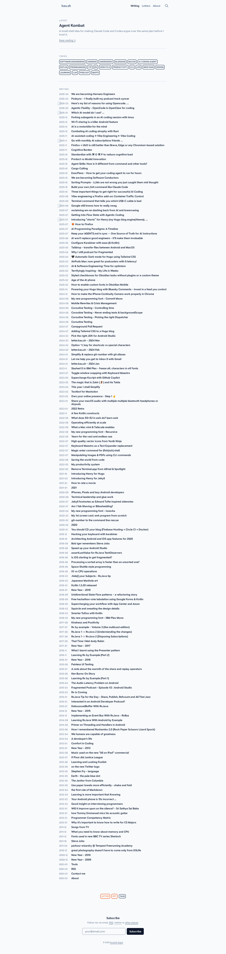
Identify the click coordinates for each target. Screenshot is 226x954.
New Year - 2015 (81, 710)
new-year (148, 67)
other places (131, 922)
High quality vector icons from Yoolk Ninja (96, 441)
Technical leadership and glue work (92, 496)
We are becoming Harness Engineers (93, 94)
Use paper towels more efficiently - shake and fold (101, 785)
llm (75, 73)
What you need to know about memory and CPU (100, 831)
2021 (74, 487)
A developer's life (81, 738)
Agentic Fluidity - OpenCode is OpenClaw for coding (102, 107)
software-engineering (72, 62)
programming (77, 67)
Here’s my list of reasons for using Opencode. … (100, 103)
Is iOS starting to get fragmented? (91, 557)
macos (132, 62)
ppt (114, 896)
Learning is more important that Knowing (95, 794)
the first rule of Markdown (86, 789)
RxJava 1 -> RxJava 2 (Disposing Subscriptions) (99, 636)
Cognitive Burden (81, 149)
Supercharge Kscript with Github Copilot (95, 377)
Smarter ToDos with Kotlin (86, 613)
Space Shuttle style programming (91, 566)
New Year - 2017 (80, 645)
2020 (74, 524)
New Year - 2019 (81, 589)
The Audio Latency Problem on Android (94, 682)
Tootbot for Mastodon (84, 391)
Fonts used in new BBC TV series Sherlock (96, 836)
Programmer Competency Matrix (91, 817)
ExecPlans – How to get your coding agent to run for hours (106, 173)
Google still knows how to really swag (94, 205)
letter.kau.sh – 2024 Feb (85, 349)
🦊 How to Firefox (82, 224)
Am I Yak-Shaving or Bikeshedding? (92, 506)
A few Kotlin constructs (85, 413)
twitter (118, 922)
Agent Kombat (71, 25)
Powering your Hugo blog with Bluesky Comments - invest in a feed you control (118, 289)
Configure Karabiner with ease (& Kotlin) (95, 242)
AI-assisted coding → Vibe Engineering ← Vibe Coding (103, 135)
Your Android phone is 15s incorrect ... (93, 799)
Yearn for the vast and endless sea (91, 436)
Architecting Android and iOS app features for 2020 (102, 538)
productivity (120, 67)
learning (65, 73)
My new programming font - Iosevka (93, 510)
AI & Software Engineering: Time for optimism (98, 266)
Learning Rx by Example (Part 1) (90, 678)
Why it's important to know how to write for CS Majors (103, 822)
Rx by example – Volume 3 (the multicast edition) (100, 627)
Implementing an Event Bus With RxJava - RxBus (100, 715)
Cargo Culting (79, 168)
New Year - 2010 (81, 854)
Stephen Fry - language (85, 771)
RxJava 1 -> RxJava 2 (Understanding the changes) (101, 631)
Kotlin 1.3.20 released (84, 585)
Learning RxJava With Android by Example (96, 720)
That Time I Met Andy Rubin (87, 641)
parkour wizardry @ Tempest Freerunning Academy (102, 845)
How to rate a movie (83, 482)
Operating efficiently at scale (88, 422)
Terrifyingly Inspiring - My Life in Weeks (94, 270)
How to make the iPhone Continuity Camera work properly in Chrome (112, 293)
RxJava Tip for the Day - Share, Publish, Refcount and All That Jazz (111, 696)
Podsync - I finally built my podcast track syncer (100, 98)
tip (90, 67)
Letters (146, 5)
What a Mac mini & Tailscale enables (92, 427)
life (139, 67)
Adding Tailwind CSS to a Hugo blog (92, 331)
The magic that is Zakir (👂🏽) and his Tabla (95, 382)
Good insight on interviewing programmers (97, 803)
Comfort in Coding (82, 743)
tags (122, 896)
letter (105, 896)
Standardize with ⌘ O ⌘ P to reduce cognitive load (102, 154)
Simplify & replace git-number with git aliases (98, 354)
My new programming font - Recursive (94, 431)
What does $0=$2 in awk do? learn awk (94, 417)
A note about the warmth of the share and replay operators (106, 668)
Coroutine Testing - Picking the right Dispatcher (99, 317)
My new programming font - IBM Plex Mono (97, 617)
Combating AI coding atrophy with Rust (95, 131)
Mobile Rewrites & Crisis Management (94, 303)
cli (132, 67)
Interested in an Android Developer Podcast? (98, 701)
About (75, 878)
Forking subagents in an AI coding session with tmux (102, 117)
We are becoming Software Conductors (95, 177)
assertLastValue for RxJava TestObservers (96, 552)
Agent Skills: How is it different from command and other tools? (109, 163)
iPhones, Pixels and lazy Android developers (97, 492)
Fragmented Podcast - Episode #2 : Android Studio (101, 687)
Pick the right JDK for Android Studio (93, 335)
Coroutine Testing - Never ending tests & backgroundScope (106, 312)
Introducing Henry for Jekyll (88, 478)
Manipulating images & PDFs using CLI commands (101, 455)
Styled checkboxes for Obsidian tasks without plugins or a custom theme (115, 275)
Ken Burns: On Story (83, 673)
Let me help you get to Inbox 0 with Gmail (96, 359)
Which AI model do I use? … (87, 112)
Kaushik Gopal (116, 942)
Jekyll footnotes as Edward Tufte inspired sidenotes (102, 501)
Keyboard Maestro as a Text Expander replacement (101, 445)
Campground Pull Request (86, 326)
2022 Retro (77, 408)
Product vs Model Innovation (88, 159)
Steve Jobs (77, 841)
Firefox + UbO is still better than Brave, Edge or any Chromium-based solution (117, 145)
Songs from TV (80, 827)
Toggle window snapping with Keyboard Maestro (100, 372)
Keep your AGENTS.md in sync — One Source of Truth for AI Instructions (114, 233)
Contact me (78, 873)
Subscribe (135, 931)
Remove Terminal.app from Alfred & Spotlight (98, 469)
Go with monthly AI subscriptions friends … (97, 140)
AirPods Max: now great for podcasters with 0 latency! (104, 261)
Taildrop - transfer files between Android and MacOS (102, 247)
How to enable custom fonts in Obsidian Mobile (99, 284)
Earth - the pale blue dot (85, 775)
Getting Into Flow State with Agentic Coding (97, 214)
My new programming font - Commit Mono (97, 298)
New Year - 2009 (81, 859)
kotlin (63, 67)
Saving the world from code (88, 459)
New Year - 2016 (81, 659)
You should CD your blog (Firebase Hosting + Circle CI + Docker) (109, 529)
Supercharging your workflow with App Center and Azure (105, 603)
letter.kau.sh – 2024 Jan (85, 363)
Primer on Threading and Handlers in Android (98, 724)
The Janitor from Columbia (87, 780)
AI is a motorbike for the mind (89, 126)
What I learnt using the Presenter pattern (95, 650)
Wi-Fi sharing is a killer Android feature (94, 121)
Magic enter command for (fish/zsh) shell (95, 450)
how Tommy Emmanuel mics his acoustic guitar (99, 813)
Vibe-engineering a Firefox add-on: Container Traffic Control (107, 196)
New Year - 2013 (80, 748)
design (160, 67)
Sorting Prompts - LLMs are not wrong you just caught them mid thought (114, 182)
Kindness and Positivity (85, 622)
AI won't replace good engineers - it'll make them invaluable (107, 238)
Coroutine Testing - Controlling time (92, 307)
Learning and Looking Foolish (88, 761)
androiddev (105, 62)
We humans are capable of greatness (93, 734)
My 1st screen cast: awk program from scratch (99, 515)
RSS (73, 868)
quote (95, 73)
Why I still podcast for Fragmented (92, 252)
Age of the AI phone (83, 280)
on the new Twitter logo (85, 766)
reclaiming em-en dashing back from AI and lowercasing (105, 210)
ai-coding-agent (147, 62)
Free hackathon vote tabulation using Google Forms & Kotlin (107, 599)
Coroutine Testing (81, 321)
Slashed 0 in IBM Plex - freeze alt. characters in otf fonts (104, 368)
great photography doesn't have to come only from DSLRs (106, 850)
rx (95, 67)
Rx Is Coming (79, 692)
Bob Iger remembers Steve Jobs (90, 543)
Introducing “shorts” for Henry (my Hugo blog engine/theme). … (109, 219)
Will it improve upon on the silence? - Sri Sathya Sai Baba (105, 808)
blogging (120, 62)
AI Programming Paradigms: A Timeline (94, 228)
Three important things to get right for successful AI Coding (107, 191)
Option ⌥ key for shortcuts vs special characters (100, 345)
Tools (74, 864)
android (91, 62)
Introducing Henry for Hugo (88, 473)
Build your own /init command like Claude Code (99, 187)
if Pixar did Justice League (87, 757)
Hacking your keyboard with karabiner (94, 534)
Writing (135, 5)
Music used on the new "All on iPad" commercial (100, 752)
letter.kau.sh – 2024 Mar (85, 340)
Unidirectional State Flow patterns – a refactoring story (104, 594)
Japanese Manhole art (84, 580)
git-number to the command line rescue (95, 520)
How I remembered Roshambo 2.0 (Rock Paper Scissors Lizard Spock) (113, 729)
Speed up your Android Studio (89, 548)
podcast (84, 73)
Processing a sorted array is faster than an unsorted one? (105, 562)
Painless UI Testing (82, 664)
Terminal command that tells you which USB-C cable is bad (106, 200)
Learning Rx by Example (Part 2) (90, 655)
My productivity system (85, 464)
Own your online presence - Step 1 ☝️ (93, 396)
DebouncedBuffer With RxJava (89, 706)
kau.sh (66, 6)
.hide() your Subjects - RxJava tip (91, 575)
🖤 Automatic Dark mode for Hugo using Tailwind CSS (103, 256)
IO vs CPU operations (84, 571)
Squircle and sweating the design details (95, 608)
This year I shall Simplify (85, 386)
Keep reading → (67, 40)
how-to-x (105, 67)
